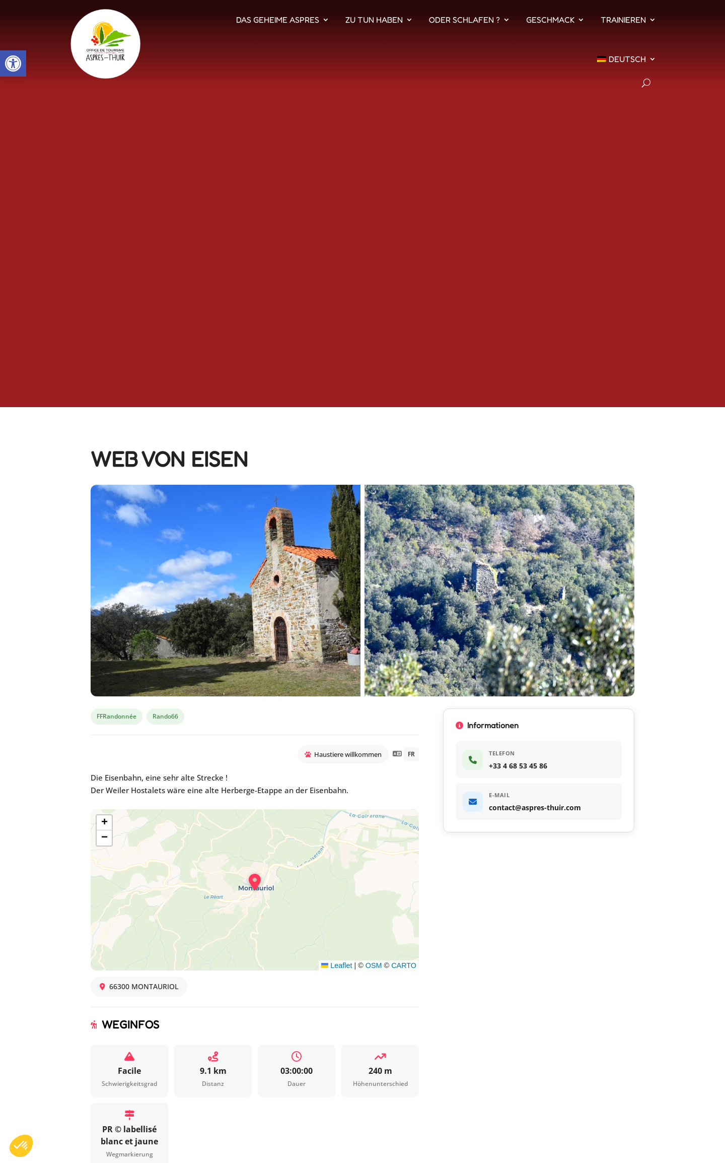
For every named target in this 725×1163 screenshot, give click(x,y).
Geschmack (550, 20)
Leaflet (336, 965)
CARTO (403, 965)
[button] (13, 63)
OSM (374, 965)
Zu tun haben (374, 20)
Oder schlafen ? (464, 20)
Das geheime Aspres (277, 20)
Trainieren (623, 20)
